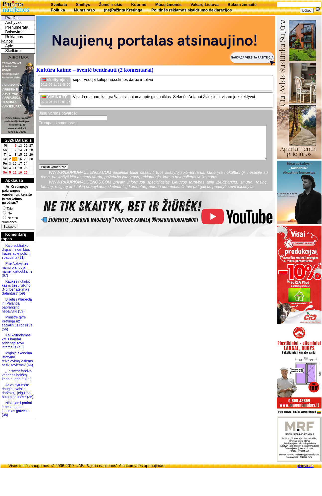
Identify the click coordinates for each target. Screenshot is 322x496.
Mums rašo (84, 10)
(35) (5, 415)
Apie (9, 46)
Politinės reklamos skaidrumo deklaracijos (191, 10)
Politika (58, 10)
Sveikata (59, 4)
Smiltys (83, 4)
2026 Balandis (18, 140)
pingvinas (305, 466)
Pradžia (12, 18)
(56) (5, 329)
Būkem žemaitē (242, 4)
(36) (30, 397)
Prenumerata (16, 27)
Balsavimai (14, 32)
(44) (29, 365)
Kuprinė (138, 4)
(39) (28, 379)
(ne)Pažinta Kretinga (123, 10)
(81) (21, 257)
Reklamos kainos (12, 39)
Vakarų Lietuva (204, 4)
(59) (21, 293)
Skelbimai (13, 51)
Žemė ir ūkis (110, 4)
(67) (5, 275)
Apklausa (14, 180)
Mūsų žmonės (168, 4)
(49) (20, 347)
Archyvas (13, 22)
